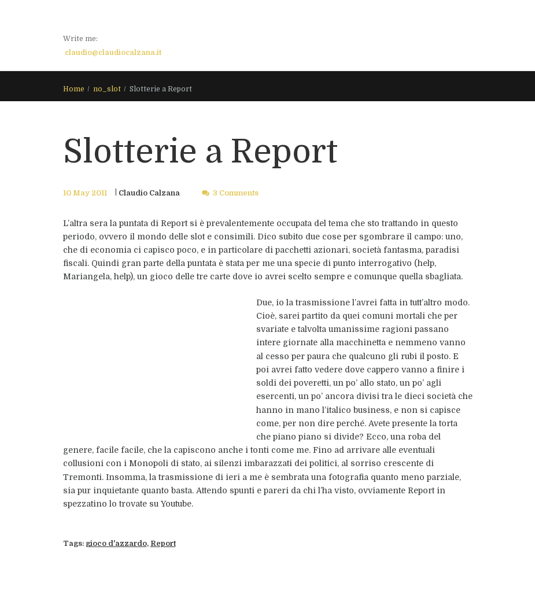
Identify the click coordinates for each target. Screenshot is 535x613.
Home (73, 89)
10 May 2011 (85, 193)
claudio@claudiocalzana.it (113, 53)
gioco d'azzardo (116, 544)
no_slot (107, 89)
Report (163, 544)
